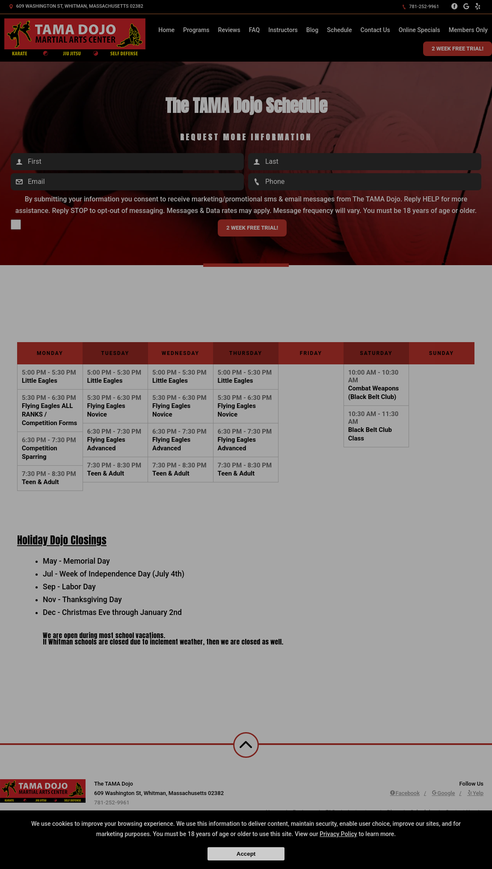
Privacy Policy (338, 834)
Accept (246, 854)
